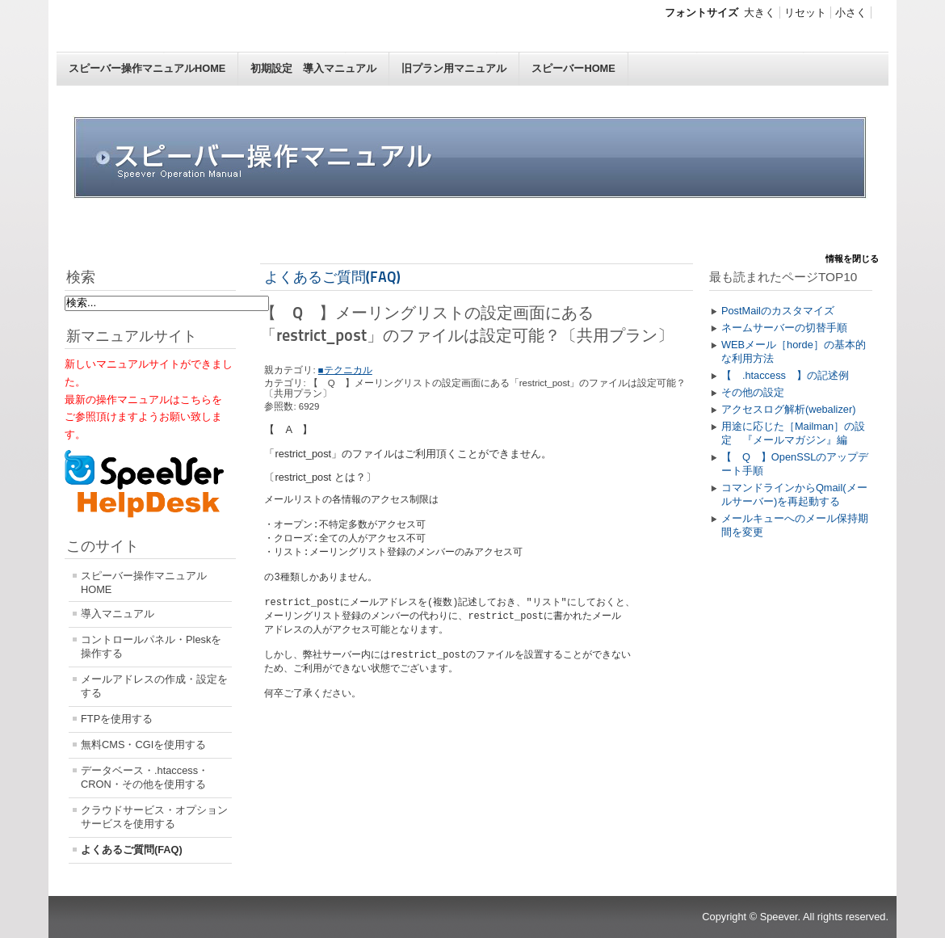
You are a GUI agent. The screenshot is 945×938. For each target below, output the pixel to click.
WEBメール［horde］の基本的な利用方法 (793, 351)
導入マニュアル (117, 614)
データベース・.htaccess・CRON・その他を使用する (144, 777)
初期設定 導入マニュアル (313, 68)
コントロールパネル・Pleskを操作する (151, 646)
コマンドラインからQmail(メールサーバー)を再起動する (794, 494)
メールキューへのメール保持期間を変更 (794, 525)
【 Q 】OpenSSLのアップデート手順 (794, 464)
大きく (759, 12)
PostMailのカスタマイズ (777, 311)
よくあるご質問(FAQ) (132, 849)
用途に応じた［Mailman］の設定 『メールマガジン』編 (793, 433)
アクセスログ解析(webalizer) (788, 409)
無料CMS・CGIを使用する (143, 744)
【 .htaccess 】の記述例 (785, 375)
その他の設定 (752, 392)
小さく (851, 12)
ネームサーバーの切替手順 (784, 328)
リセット (805, 12)
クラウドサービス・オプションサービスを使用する (154, 817)
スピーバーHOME (573, 68)
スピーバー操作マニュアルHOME (147, 68)
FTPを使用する (117, 719)
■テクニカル (345, 370)
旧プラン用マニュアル (453, 68)
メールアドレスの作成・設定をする (154, 686)
